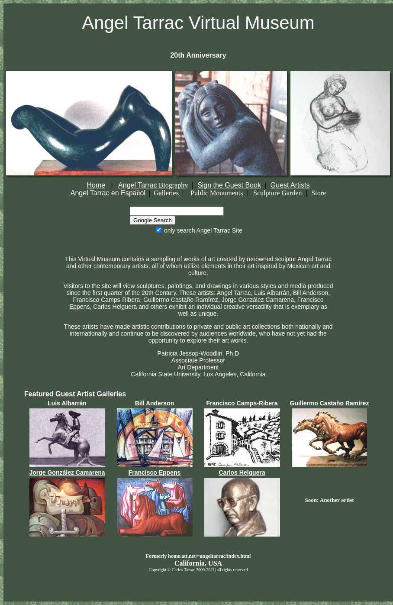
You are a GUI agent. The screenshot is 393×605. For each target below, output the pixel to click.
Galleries (166, 193)
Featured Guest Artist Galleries (75, 394)
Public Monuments (216, 193)
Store (318, 193)
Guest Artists (290, 185)
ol (142, 193)
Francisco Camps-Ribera (242, 403)
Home (96, 185)
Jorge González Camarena (67, 472)
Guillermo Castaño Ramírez (329, 403)
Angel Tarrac (153, 185)
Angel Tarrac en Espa (104, 193)
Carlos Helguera (242, 472)
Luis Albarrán (67, 403)
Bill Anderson (154, 403)
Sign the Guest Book (229, 185)
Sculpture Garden (277, 193)
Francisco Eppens (155, 472)
